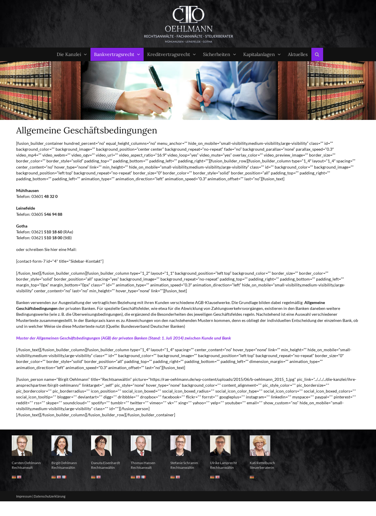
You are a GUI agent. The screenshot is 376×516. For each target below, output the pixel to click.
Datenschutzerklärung (50, 496)
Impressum (24, 496)
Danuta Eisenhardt (105, 463)
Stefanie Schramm (184, 463)
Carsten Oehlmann (26, 463)
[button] (317, 54)
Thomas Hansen (143, 463)
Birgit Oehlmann (64, 463)
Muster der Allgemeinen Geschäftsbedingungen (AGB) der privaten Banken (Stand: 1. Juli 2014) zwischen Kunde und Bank (123, 337)
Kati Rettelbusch (262, 463)
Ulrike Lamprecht (223, 463)
